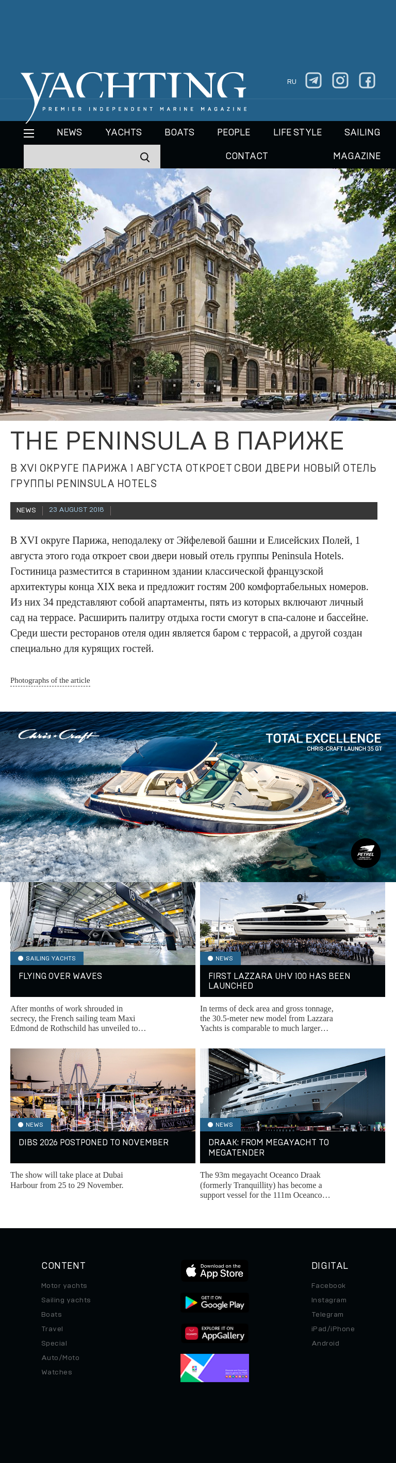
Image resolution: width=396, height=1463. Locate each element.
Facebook (328, 1285)
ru (291, 81)
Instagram (328, 1300)
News (69, 132)
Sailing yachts (66, 1300)
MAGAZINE (357, 156)
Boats (51, 1314)
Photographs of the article (50, 680)
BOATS (179, 132)
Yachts (123, 132)
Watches (56, 1372)
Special (54, 1343)
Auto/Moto (60, 1358)
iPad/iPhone (333, 1329)
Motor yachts (64, 1285)
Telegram (327, 1314)
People (233, 132)
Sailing (362, 132)
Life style (297, 132)
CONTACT (246, 156)
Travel (52, 1329)
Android (325, 1343)
